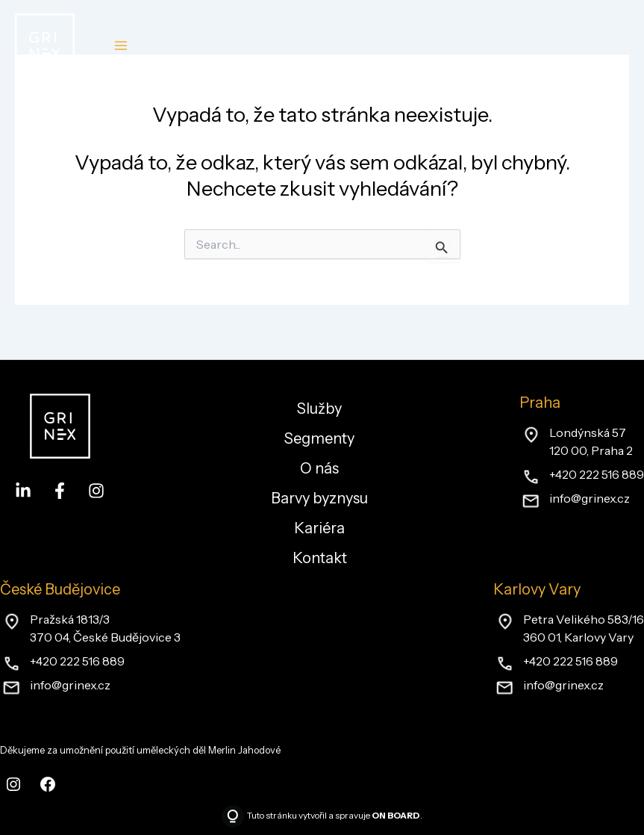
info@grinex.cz (589, 498)
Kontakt (320, 558)
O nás (319, 468)
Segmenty (319, 438)
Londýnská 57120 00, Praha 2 (591, 441)
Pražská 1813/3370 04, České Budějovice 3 (105, 628)
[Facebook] (59, 490)
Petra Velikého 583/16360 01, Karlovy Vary (583, 628)
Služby (319, 409)
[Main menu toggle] (120, 45)
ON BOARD (396, 815)
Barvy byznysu (319, 498)
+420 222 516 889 (596, 474)
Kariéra (319, 528)
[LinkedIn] (23, 490)
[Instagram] (96, 490)
